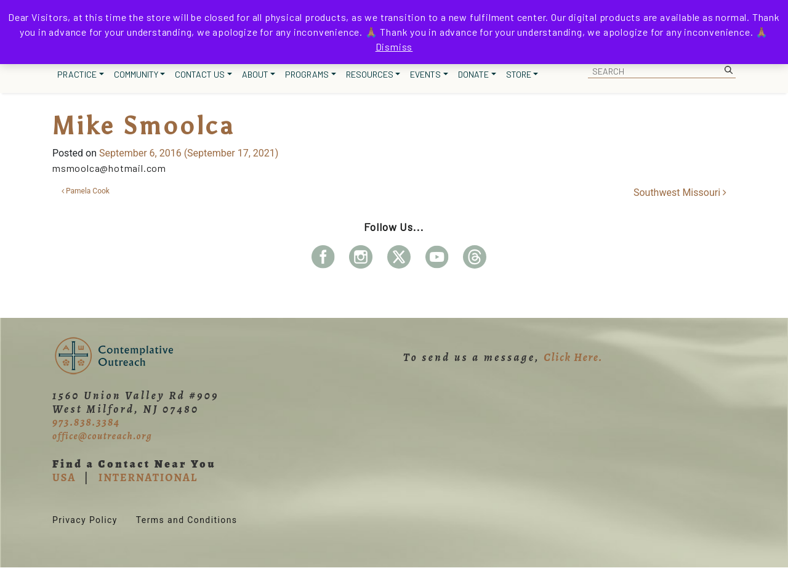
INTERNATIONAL (148, 477)
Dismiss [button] (394, 46)
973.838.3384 (86, 422)
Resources (369, 74)
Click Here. (573, 357)
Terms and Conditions (187, 520)
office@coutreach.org (102, 436)
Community (136, 74)
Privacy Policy (85, 520)
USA (64, 477)
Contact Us (200, 74)
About (255, 74)
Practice (77, 74)
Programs (307, 74)
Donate (473, 74)
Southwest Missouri (679, 192)
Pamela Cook (86, 191)
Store (518, 74)
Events (425, 74)
